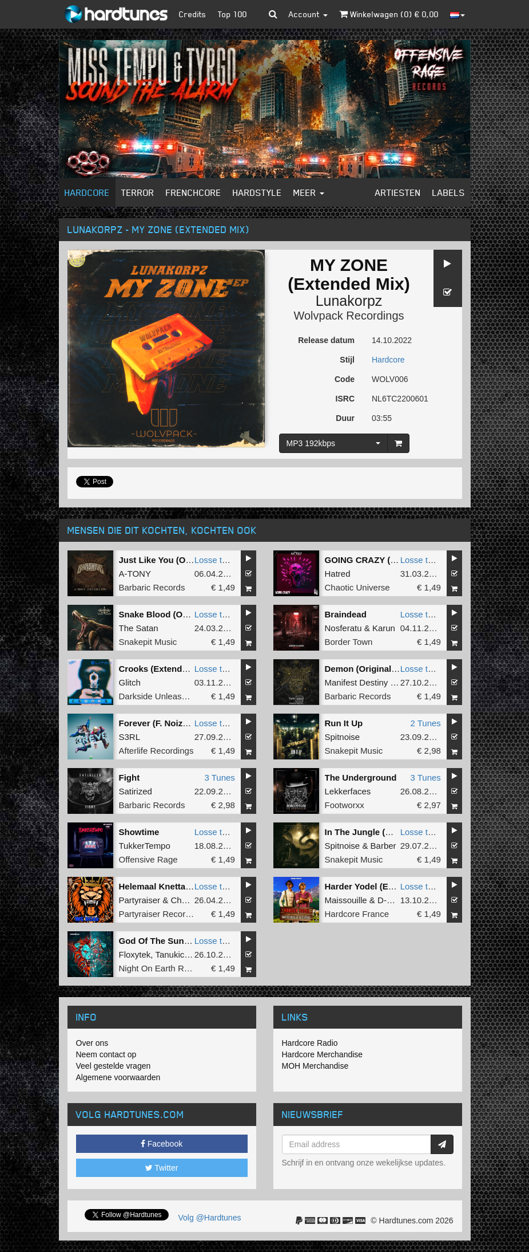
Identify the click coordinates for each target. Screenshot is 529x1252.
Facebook (161, 1143)
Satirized (135, 791)
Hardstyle (257, 192)
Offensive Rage (148, 859)
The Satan (138, 628)
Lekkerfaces (348, 791)
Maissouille (346, 900)
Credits (192, 14)
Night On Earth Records (164, 968)
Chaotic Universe (357, 587)
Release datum (326, 340)
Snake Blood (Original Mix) (173, 614)
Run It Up (344, 723)
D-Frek (390, 900)
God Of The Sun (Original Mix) (180, 941)
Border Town (349, 642)
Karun (383, 628)
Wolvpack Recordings (348, 315)
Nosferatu (343, 628)
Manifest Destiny (356, 682)
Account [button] (308, 14)
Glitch (130, 682)
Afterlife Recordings (156, 750)
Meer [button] (308, 192)
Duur (345, 418)
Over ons (92, 1043)
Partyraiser (140, 900)
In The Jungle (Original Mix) (381, 832)
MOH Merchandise (315, 1065)
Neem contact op (106, 1054)
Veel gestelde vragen (113, 1065)
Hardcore (87, 192)
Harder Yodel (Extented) (373, 886)
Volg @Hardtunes (209, 1217)
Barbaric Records (152, 587)
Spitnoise (342, 737)
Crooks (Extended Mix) (165, 669)
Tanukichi (173, 954)
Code (345, 379)
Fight (129, 777)
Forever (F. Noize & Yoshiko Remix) (190, 723)
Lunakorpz (349, 301)
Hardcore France (357, 914)
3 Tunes (219, 777)
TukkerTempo (144, 846)
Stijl (347, 359)
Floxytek (135, 954)
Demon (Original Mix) (368, 669)
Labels (448, 192)
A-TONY (135, 573)
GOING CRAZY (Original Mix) (384, 560)
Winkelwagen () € (389, 14)
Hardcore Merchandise (322, 1054)
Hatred (338, 573)
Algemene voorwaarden (118, 1077)
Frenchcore (193, 192)
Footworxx (344, 805)
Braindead (346, 614)
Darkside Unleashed (157, 696)
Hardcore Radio (310, 1043)
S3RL (130, 737)
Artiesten (398, 192)
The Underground (361, 777)
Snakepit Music (148, 642)
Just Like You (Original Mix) (175, 560)
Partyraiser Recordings (162, 914)
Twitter (161, 1167)
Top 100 (232, 14)
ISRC (345, 398)
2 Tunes (425, 723)
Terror (137, 192)
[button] (273, 14)
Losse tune (215, 560)
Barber (383, 846)
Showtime (139, 832)
